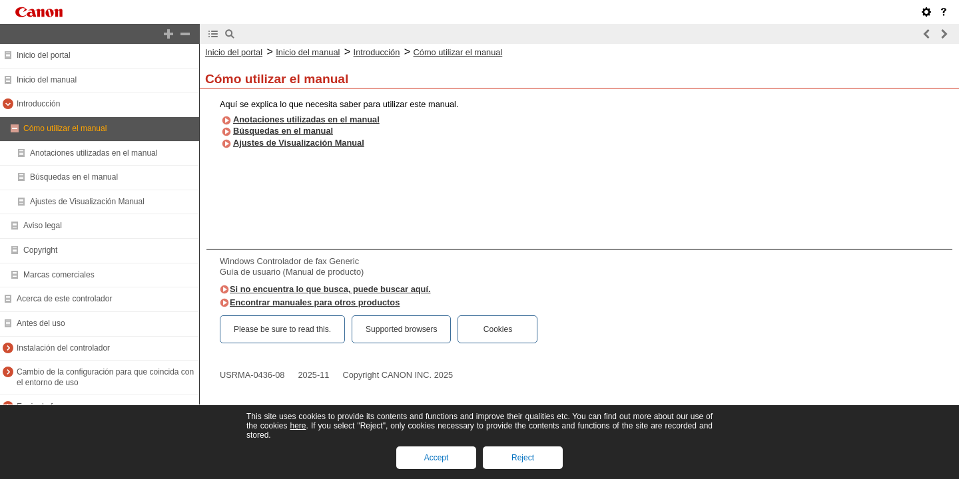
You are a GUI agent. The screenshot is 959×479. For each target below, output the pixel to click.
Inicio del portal (44, 55)
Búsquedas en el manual (74, 177)
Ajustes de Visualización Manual (87, 201)
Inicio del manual (47, 79)
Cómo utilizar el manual (65, 128)
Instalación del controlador (63, 348)
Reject (522, 457)
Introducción (38, 103)
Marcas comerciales (59, 274)
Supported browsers (401, 329)
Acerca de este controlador (64, 298)
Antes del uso (41, 323)
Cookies (497, 329)
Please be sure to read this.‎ (282, 329)
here (298, 425)
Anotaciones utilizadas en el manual (93, 153)
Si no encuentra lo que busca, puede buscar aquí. (330, 289)
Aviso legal (42, 225)
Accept (436, 457)
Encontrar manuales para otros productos (315, 302)
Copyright (40, 250)
